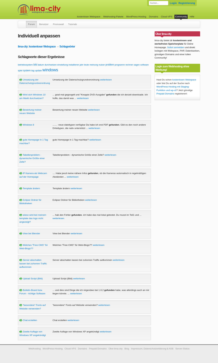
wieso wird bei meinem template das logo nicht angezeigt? (32, 218)
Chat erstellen (28, 320)
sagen (136, 64)
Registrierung (186, 3)
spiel (20, 70)
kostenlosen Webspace (184, 79)
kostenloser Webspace (88, 16)
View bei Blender (29, 233)
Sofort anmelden (175, 47)
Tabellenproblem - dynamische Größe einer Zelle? (32, 158)
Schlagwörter (67, 46)
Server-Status (182, 348)
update (38, 70)
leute (86, 64)
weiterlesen (106, 79)
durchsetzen (51, 64)
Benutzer (43, 24)
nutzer (102, 64)
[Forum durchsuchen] (158, 3)
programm (120, 64)
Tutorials (72, 24)
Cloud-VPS (166, 16)
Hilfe (192, 16)
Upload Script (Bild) (31, 278)
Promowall (58, 24)
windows (50, 70)
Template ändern (29, 188)
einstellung (62, 64)
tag (32, 70)
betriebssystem (25, 64)
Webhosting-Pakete (113, 16)
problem (109, 64)
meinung (94, 64)
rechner (129, 64)
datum (41, 64)
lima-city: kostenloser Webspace (37, 46)
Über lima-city (115, 348)
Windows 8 (26, 124)
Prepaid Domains (165, 93)
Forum (31, 24)
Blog (126, 348)
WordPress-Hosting (136, 16)
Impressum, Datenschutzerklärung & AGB (152, 348)
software (144, 64)
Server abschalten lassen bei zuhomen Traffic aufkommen (33, 263)
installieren (73, 64)
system (27, 70)
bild (35, 64)
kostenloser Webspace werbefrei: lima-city (52, 9)
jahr (81, 64)
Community (181, 16)
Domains (153, 16)
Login (173, 3)
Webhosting (34, 348)
